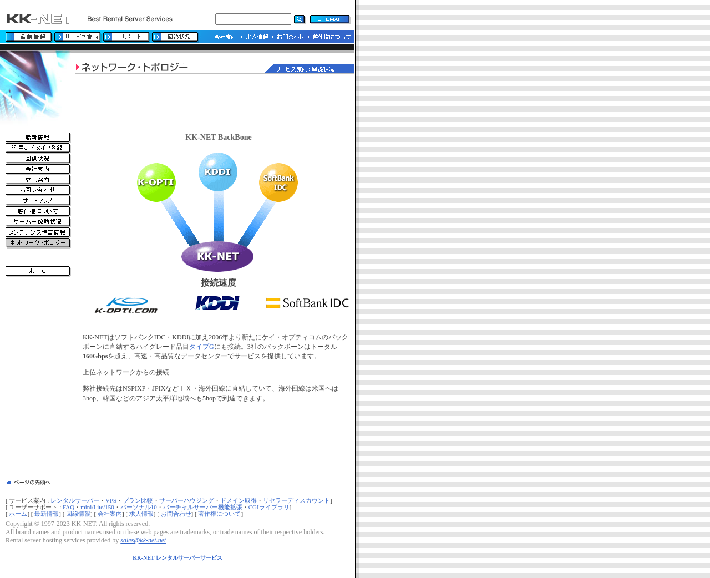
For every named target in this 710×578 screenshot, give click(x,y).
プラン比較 (138, 500)
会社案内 (110, 513)
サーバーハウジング (186, 500)
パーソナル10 (138, 507)
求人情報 (141, 513)
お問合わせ (176, 513)
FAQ (68, 507)
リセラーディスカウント (296, 500)
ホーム (18, 513)
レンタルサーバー (74, 500)
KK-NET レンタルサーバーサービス (177, 558)
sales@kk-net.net (143, 540)
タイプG (201, 347)
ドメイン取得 (238, 500)
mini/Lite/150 (97, 507)
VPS (110, 500)
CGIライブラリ (269, 507)
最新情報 (46, 513)
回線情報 (78, 513)
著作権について (219, 513)
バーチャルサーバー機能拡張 (202, 507)
